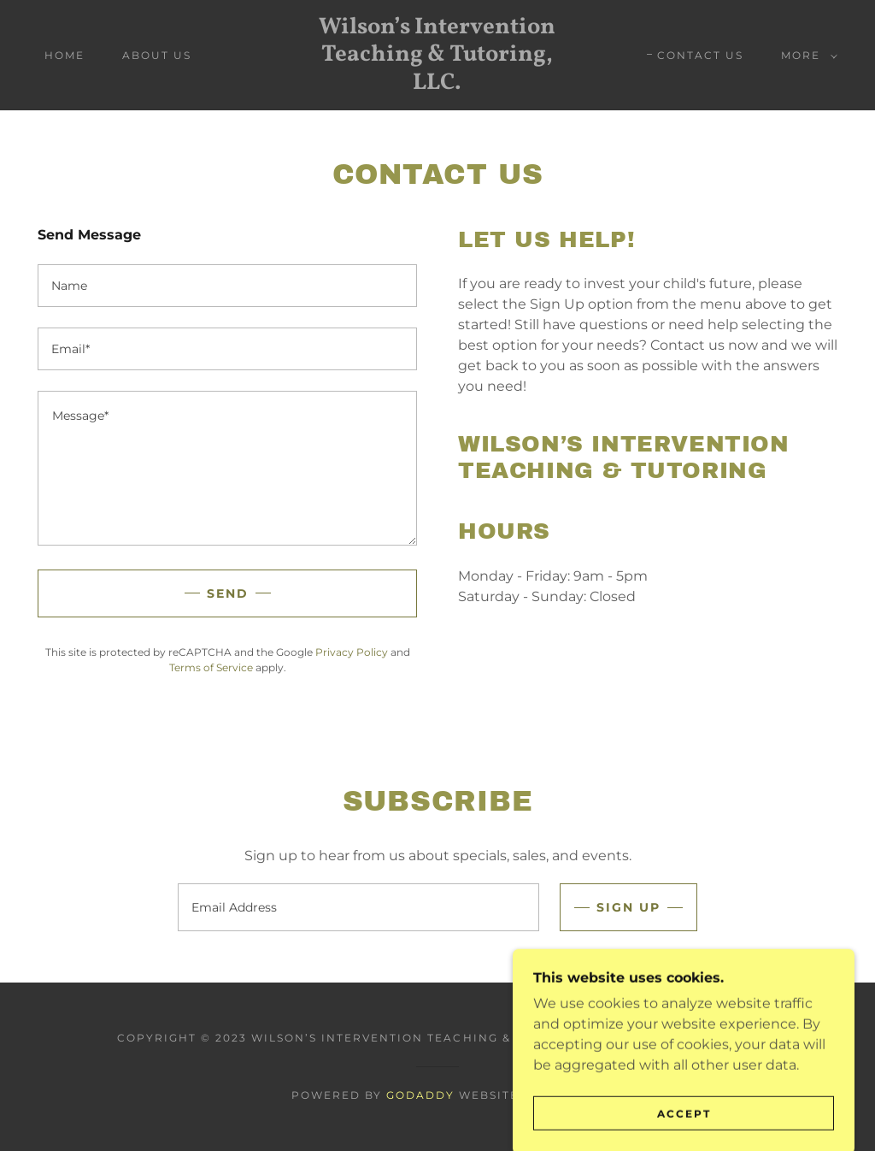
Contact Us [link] (700, 55)
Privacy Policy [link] (351, 652)
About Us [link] (156, 55)
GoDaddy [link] (420, 1095)
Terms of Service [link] (211, 667)
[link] (438, 84)
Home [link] (64, 55)
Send (228, 593)
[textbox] (227, 285)
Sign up (628, 907)
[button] (806, 55)
